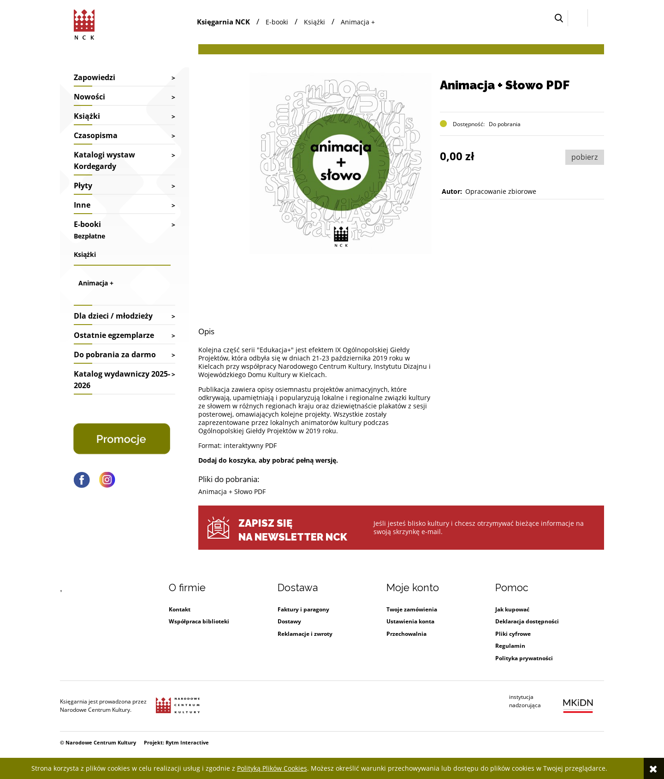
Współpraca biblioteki (199, 621)
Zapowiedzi (94, 77)
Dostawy (289, 621)
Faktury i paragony (303, 609)
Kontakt (179, 609)
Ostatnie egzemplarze (114, 335)
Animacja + (95, 283)
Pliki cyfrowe (513, 634)
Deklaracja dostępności (527, 621)
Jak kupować (512, 609)
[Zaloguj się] (578, 18)
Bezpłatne (89, 236)
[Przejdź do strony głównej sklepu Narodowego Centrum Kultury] (86, 23)
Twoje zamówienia (411, 609)
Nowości (89, 97)
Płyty (83, 185)
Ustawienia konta (410, 621)
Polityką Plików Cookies (272, 768)
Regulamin (510, 646)
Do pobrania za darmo (115, 354)
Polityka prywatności (524, 658)
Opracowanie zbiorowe (500, 191)
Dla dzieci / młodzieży (113, 316)
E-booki (87, 224)
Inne (82, 205)
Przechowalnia (406, 634)
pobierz (584, 157)
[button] (559, 18)
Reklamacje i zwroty (305, 634)
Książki (87, 116)
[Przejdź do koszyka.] (596, 18)
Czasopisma (96, 135)
